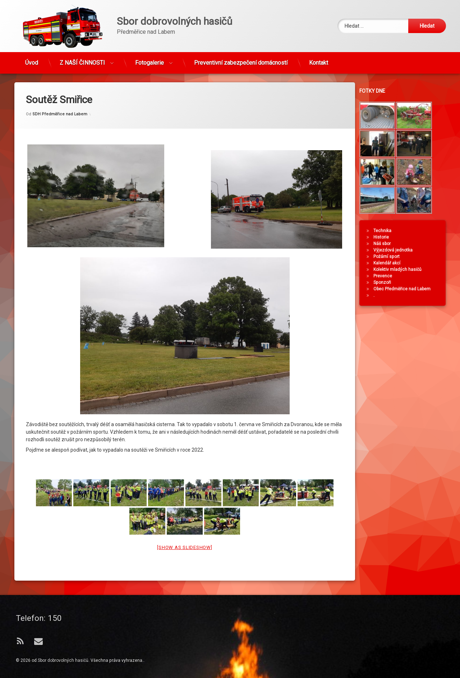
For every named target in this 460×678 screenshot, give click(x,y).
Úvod (31, 57)
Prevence (388, 275)
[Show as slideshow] (184, 514)
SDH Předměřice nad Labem (59, 80)
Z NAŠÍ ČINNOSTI (82, 57)
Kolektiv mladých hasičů (403, 269)
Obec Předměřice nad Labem (407, 288)
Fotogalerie (149, 57)
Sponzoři (388, 282)
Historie (387, 237)
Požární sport (392, 256)
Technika (388, 230)
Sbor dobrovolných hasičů (63, 660)
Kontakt (318, 57)
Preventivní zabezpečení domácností (241, 57)
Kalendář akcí (392, 263)
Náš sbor (387, 243)
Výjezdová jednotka (398, 250)
